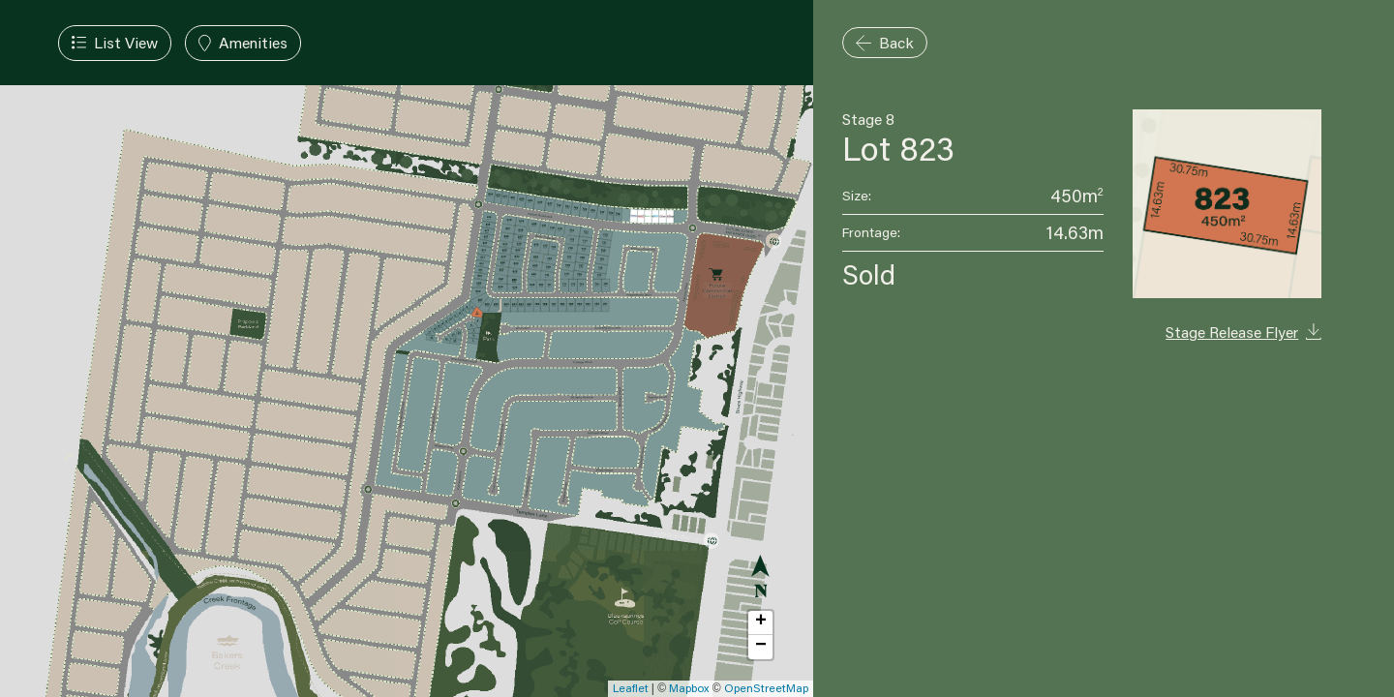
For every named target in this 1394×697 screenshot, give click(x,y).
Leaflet (631, 688)
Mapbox (689, 688)
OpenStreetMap (766, 688)
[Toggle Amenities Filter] (243, 43)
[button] (760, 623)
